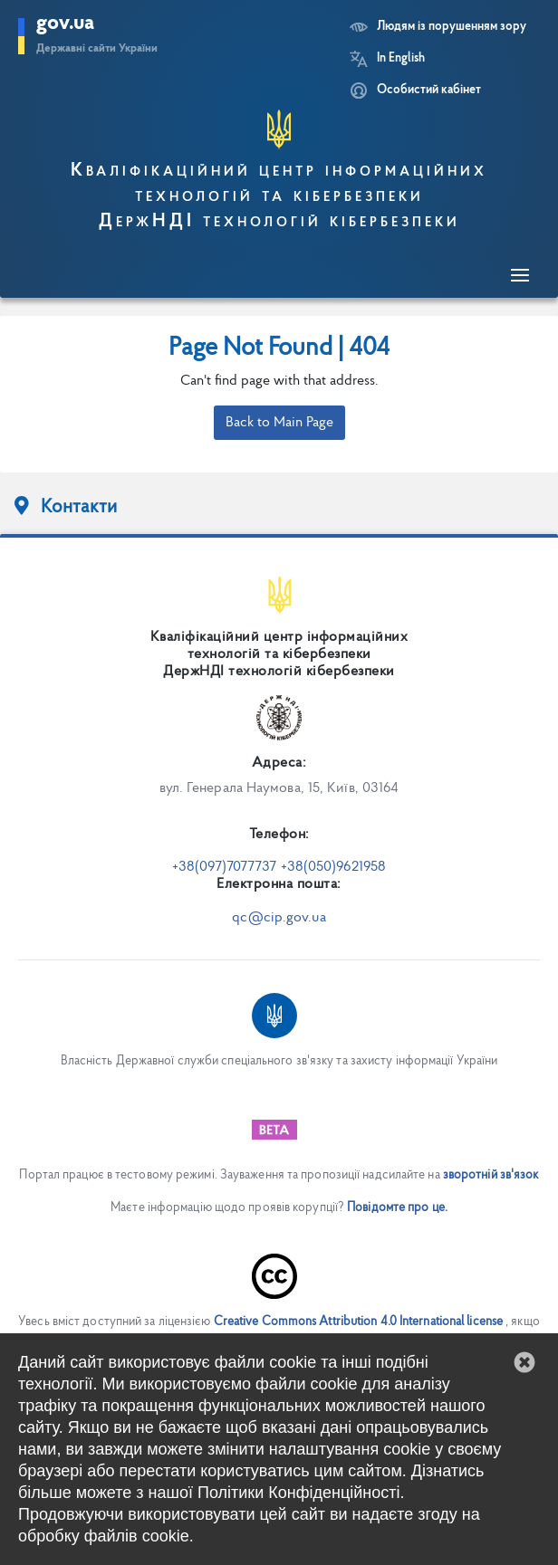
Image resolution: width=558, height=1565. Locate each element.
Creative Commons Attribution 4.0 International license (358, 1322)
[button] (524, 1362)
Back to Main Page (279, 422)
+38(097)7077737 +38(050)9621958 (279, 867)
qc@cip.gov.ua (278, 918)
